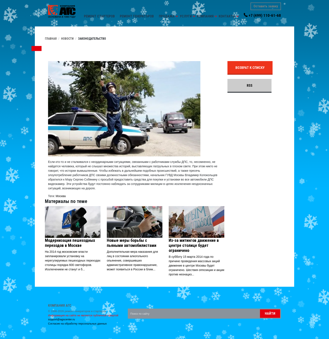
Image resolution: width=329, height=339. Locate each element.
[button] (176, 16)
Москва (61, 196)
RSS (249, 86)
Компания (205, 16)
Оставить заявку (265, 6)
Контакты (227, 16)
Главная (51, 38)
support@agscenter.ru (61, 319)
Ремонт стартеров (99, 16)
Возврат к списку (250, 68)
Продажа (167, 16)
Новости (67, 38)
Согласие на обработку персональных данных (77, 323)
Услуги (186, 16)
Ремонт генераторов (137, 16)
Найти (270, 313)
